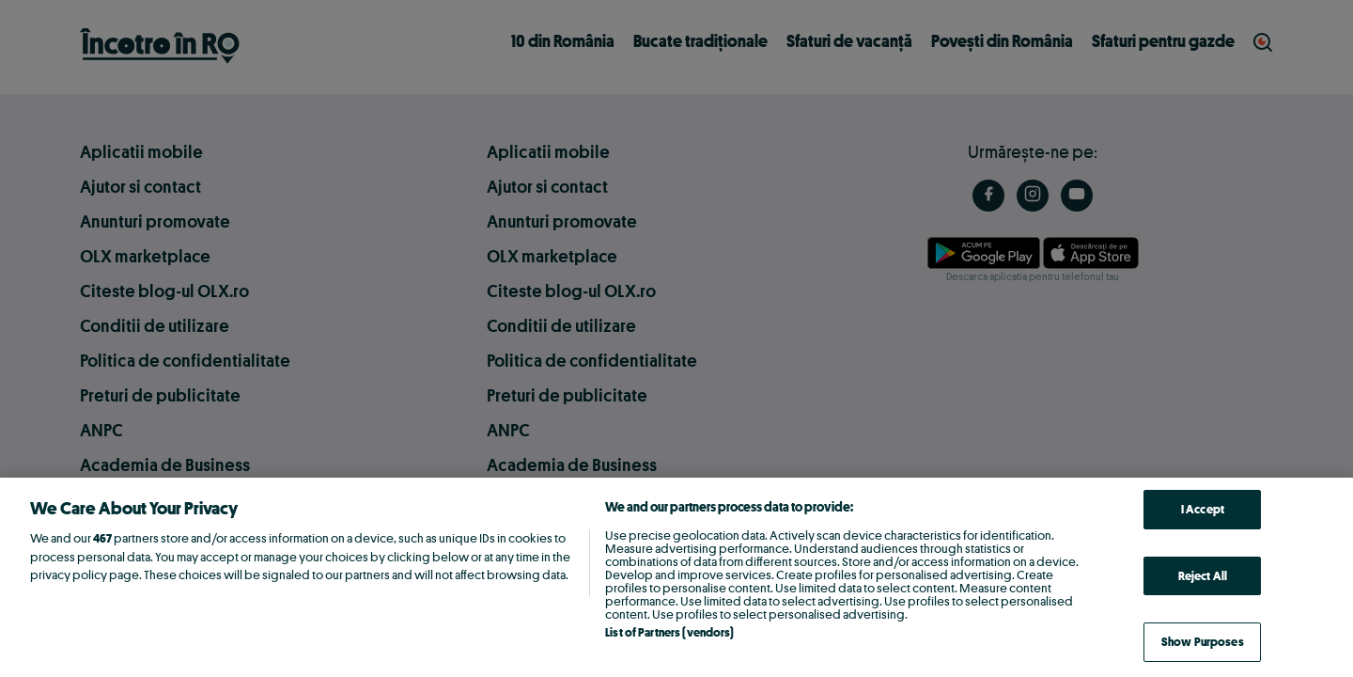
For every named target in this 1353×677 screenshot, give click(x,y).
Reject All (1202, 575)
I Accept (1202, 508)
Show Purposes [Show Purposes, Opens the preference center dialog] (1202, 641)
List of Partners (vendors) (669, 631)
